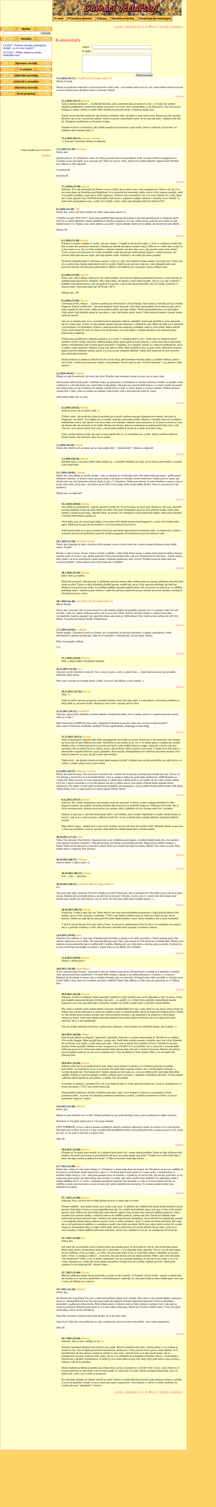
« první (118, 26)
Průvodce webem (80, 18)
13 (142, 26)
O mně (58, 18)
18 (160, 26)
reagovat (179, 96)
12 (139, 26)
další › (166, 26)
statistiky (46, 155)
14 (146, 26)
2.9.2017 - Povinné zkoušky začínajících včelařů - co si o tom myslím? (24, 47)
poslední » (177, 26)
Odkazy (102, 18)
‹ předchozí (130, 26)
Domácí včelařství (72, 3)
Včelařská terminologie (154, 18)
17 (157, 26)
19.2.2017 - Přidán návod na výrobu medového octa (22, 54)
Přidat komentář (144, 75)
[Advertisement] (202, 52)
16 (153, 26)
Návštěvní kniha (122, 18)
